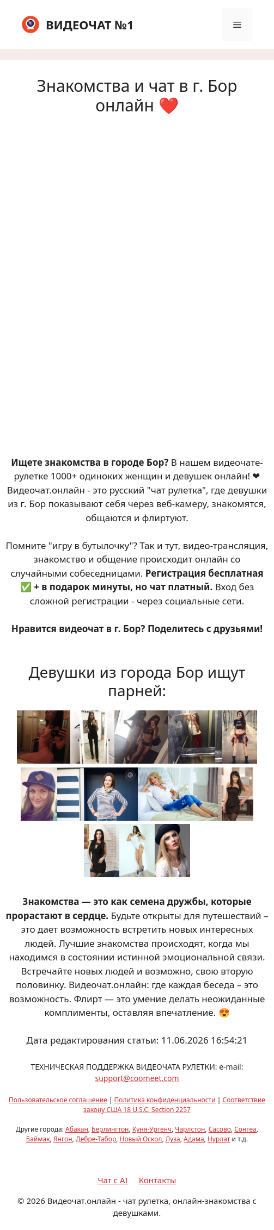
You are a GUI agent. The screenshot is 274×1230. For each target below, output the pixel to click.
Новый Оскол (141, 1139)
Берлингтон (110, 1129)
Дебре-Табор (96, 1139)
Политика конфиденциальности (165, 1099)
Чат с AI (113, 1180)
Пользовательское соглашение (58, 1099)
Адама (194, 1139)
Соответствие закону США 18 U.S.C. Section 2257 (174, 1104)
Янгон (62, 1139)
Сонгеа (245, 1129)
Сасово (220, 1129)
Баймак (38, 1139)
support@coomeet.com (137, 1078)
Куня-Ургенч (152, 1129)
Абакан (76, 1129)
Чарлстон (190, 1129)
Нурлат (219, 1139)
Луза (173, 1139)
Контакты (157, 1180)
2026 (35, 1200)
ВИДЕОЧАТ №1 (90, 24)
